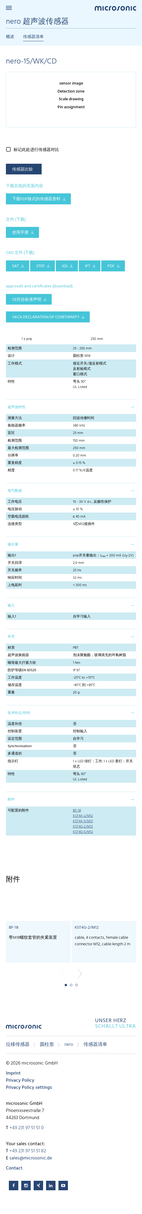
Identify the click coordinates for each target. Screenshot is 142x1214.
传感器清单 (33, 37)
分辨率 (13, 456)
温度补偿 (15, 724)
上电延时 (15, 585)
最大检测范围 (18, 448)
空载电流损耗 (18, 517)
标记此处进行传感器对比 (36, 150)
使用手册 (20, 232)
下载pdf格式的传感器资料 (36, 199)
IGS (65, 266)
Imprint (13, 1073)
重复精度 (15, 463)
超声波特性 (16, 407)
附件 (11, 800)
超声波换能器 (18, 655)
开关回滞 (15, 563)
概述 (10, 37)
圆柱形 (47, 1044)
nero (68, 1044)
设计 (11, 356)
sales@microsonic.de (30, 1158)
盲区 (11, 433)
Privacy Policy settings (29, 1088)
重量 (11, 693)
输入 (11, 606)
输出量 (13, 545)
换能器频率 (16, 426)
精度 (11, 470)
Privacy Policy (20, 1080)
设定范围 (15, 739)
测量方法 (15, 418)
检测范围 (15, 348)
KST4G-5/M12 (83, 832)
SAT (15, 266)
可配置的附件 (18, 811)
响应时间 (15, 578)
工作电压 (15, 502)
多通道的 (15, 754)
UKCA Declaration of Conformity (45, 317)
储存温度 (15, 685)
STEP (40, 266)
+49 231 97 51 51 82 (27, 1151)
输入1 (12, 617)
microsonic (23, 1029)
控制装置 (15, 731)
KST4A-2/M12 (83, 816)
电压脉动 (15, 509)
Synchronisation (20, 746)
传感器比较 (22, 169)
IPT (87, 266)
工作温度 (15, 678)
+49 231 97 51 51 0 (26, 1128)
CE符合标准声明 (26, 299)
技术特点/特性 (19, 713)
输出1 (12, 556)
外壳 (11, 637)
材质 (11, 648)
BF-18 (77, 811)
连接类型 (15, 524)
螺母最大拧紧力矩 (22, 663)
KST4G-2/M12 (83, 827)
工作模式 (15, 364)
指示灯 (13, 761)
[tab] (71, 406)
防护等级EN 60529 (22, 670)
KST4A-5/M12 (83, 821)
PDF (111, 266)
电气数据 (15, 491)
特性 (11, 382)
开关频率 (15, 570)
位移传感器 (18, 1044)
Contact (14, 1168)
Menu (9, 8)
